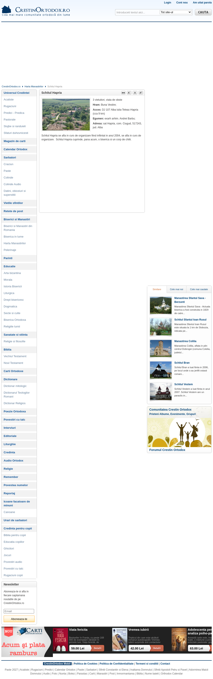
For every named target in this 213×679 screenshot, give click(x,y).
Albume (164, 414)
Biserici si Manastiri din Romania (18, 228)
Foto (54, 673)
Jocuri (7, 555)
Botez (71, 673)
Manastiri (102, 673)
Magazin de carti (14, 141)
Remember (11, 477)
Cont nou (182, 2)
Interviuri (10, 427)
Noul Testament (13, 363)
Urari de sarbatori (15, 520)
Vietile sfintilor (13, 203)
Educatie (9, 266)
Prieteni (154, 414)
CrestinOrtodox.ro (11, 86)
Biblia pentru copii (15, 535)
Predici (49, 669)
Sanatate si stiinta (16, 334)
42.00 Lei (137, 648)
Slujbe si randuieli (15, 126)
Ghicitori (9, 548)
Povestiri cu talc (14, 419)
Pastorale (10, 119)
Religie (8, 468)
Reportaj (9, 493)
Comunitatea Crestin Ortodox (170, 409)
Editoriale (10, 436)
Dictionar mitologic (15, 386)
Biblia (7, 349)
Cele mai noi (176, 289)
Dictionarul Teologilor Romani (17, 394)
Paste (7, 170)
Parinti (8, 258)
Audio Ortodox (13, 460)
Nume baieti (152, 673)
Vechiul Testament (15, 356)
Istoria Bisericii (13, 286)
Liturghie (10, 444)
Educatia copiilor (14, 541)
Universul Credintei (16, 92)
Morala (8, 279)
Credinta (9, 452)
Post (112, 673)
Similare (157, 289)
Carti (92, 673)
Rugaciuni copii (13, 575)
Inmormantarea (125, 673)
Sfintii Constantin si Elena (113, 669)
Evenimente (177, 414)
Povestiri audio (13, 561)
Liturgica (9, 293)
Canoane (9, 512)
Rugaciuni (10, 106)
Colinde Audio (12, 184)
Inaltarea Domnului (141, 669)
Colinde (8, 177)
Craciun (8, 164)
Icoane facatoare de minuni (17, 503)
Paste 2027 (11, 669)
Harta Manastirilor (34, 86)
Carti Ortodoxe (13, 371)
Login (167, 2)
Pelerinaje (10, 250)
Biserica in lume (14, 236)
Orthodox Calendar (172, 673)
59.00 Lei (77, 648)
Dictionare (10, 379)
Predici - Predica (14, 112)
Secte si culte (12, 313)
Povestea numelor (16, 485)
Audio (46, 673)
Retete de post (13, 211)
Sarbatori (10, 157)
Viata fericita (78, 629)
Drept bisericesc (14, 299)
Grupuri (191, 414)
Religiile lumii (12, 326)
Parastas (82, 673)
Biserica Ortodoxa (15, 319)
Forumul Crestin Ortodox (167, 450)
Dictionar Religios (14, 403)
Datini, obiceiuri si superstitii (15, 192)
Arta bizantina (12, 273)
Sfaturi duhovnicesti (16, 133)
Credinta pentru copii (18, 528)
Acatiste (9, 99)
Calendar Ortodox (15, 149)
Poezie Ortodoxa (15, 411)
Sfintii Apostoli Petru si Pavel (170, 669)
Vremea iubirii (138, 629)
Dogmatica (10, 306)
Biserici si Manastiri (17, 219)
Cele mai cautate (199, 289)
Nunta (62, 673)
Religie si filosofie (14, 341)
